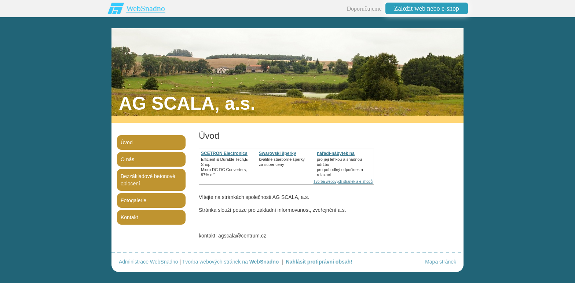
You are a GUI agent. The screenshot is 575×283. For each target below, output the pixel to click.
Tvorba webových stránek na (230, 262)
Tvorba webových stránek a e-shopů (343, 181)
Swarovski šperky (277, 153)
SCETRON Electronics (224, 153)
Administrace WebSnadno (148, 262)
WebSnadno (145, 8)
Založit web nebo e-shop (426, 8)
